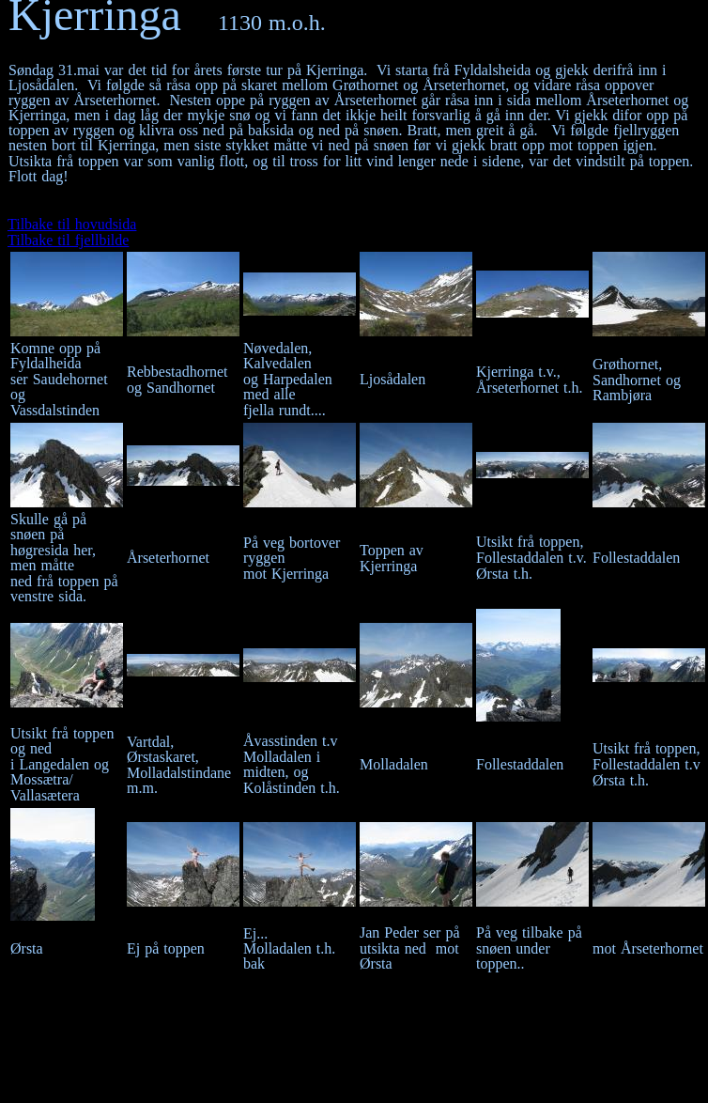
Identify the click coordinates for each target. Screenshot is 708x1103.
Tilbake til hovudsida (72, 224)
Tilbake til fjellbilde (68, 240)
